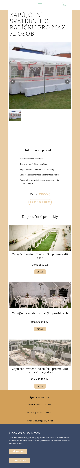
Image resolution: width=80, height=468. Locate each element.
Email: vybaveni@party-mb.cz (40, 420)
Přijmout (18, 451)
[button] (12, 81)
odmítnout (19, 460)
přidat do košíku (40, 202)
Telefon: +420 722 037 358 (39, 404)
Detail (40, 272)
